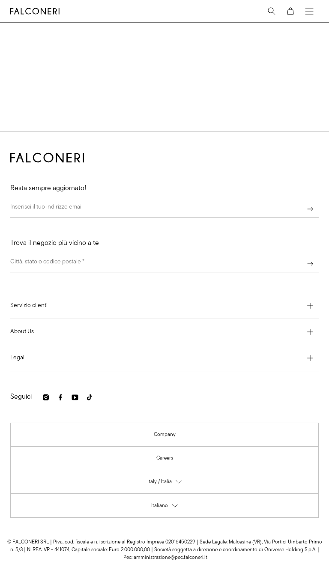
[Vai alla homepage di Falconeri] (35, 11)
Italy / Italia (164, 483)
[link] (46, 397)
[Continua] (310, 209)
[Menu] (309, 11)
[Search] (271, 11)
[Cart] (290, 11)
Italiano (165, 507)
